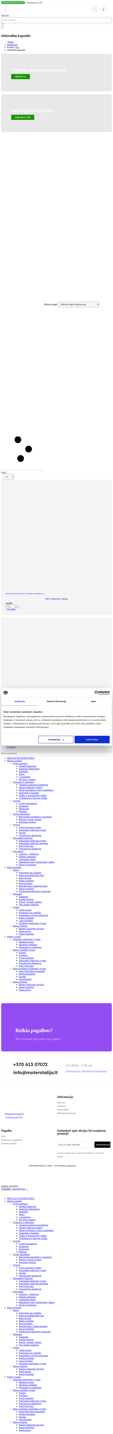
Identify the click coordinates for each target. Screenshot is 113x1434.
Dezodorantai (25, 979)
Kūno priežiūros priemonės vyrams (29, 968)
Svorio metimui (20, 763)
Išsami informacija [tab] (56, 701)
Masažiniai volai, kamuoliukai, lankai (36, 862)
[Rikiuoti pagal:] (79, 304)
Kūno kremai (25, 878)
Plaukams (17, 894)
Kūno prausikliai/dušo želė (31, 875)
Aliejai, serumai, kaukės (30, 902)
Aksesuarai (18, 851)
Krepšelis (6, 1189)
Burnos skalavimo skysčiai (31, 928)
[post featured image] (56, 588)
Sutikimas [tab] (19, 701)
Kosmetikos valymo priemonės (33, 915)
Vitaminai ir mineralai (34, 594)
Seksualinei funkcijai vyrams (32, 830)
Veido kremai (25, 910)
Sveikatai (23, 955)
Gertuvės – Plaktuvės (29, 854)
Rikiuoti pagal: (51, 304)
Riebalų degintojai (27, 766)
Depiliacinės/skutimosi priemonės (35, 891)
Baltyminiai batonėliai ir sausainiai (35, 816)
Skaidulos (23, 771)
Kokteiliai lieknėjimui (29, 769)
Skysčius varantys (27, 779)
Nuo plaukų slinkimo (29, 904)
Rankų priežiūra (26, 880)
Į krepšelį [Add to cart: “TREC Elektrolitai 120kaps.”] (10, 609)
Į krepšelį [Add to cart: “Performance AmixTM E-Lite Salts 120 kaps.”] (10, 747)
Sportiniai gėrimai (27, 822)
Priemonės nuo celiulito (30, 872)
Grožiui (16, 801)
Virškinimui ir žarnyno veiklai (33, 798)
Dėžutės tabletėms (27, 856)
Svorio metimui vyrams (30, 827)
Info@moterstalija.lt (14, 1114)
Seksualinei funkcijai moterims (33, 843)
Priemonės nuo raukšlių (30, 912)
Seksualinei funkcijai (23, 838)
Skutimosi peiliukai (28, 944)
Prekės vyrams (14, 936)
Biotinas (23, 811)
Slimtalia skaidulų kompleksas (38, 70)
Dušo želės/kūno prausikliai (32, 971)
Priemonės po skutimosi (30, 947)
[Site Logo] (25, 9)
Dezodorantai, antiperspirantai (33, 886)
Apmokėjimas (18, 1189)
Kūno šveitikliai (26, 888)
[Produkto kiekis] (12, 606)
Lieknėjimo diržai (27, 859)
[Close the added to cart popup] (27, 1189)
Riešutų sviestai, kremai (30, 819)
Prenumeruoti (103, 1144)
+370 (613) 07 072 (14, 1117)
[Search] (2, 26)
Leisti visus (92, 739)
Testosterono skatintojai (30, 835)
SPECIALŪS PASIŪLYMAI (20, 758)
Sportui (22, 594)
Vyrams (16, 824)
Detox (22, 774)
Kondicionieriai (26, 899)
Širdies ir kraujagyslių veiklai (33, 795)
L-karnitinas (24, 777)
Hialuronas (24, 809)
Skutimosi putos (26, 942)
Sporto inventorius (27, 864)
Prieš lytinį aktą (26, 846)
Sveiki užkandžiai (21, 814)
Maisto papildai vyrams (24, 950)
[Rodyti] (8, 477)
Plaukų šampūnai (27, 974)
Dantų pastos (25, 931)
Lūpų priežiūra (26, 920)
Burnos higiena (20, 926)
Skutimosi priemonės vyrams (32, 923)
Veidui (16, 907)
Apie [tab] (93, 701)
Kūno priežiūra (14, 867)
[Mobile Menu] (5, 8)
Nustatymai (56, 739)
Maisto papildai (11, 594)
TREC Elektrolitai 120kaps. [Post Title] (56, 599)
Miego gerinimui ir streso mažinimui (36, 790)
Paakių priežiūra (26, 918)
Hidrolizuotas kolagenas (33, 110)
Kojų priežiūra (26, 883)
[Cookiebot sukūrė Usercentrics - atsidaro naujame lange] (97, 693)
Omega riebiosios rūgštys (31, 787)
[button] (5, 15)
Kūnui (16, 870)
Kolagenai (24, 806)
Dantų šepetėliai (26, 934)
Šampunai (23, 896)
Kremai (22, 976)
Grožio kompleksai (28, 803)
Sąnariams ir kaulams (29, 793)
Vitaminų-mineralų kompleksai (33, 785)
